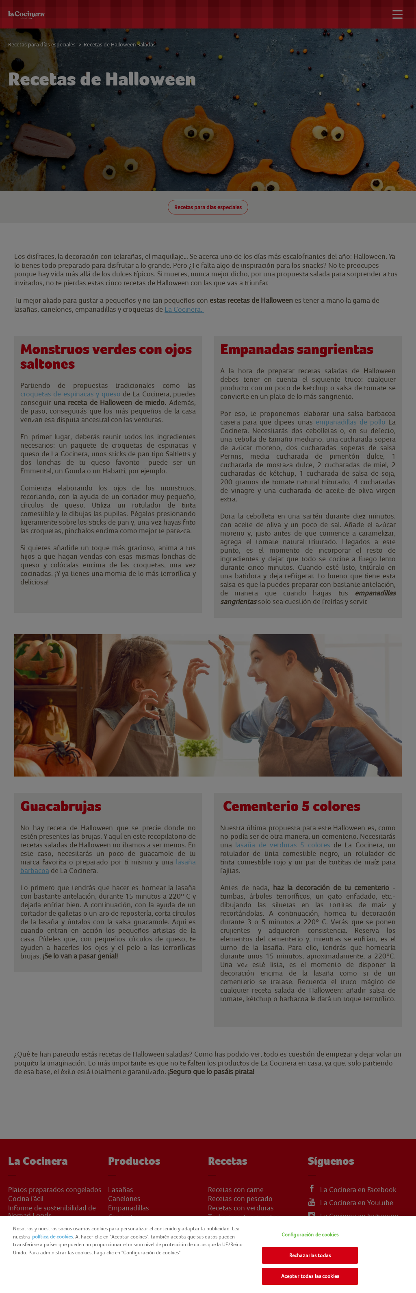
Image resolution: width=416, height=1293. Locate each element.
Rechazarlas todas (310, 1255)
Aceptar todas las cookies (310, 1276)
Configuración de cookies (310, 1235)
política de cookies (52, 1237)
